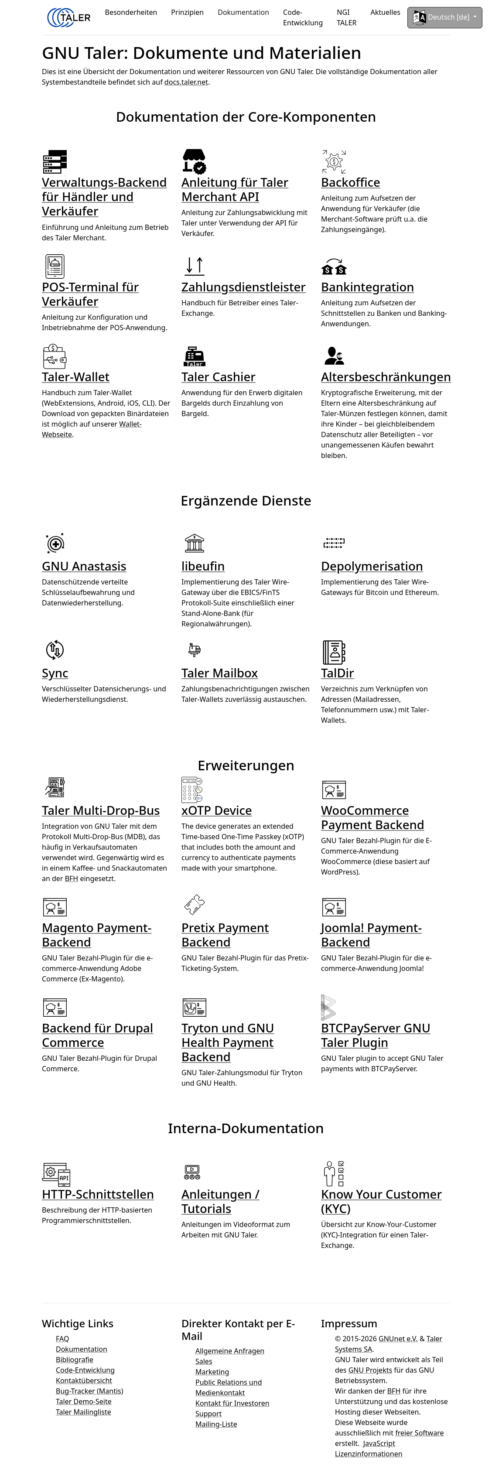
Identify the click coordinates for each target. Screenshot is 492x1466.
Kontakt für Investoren (232, 1403)
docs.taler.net (186, 82)
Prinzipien (187, 12)
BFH (72, 878)
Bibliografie (74, 1359)
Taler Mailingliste (83, 1412)
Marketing (212, 1372)
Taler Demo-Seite (84, 1401)
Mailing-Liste (216, 1424)
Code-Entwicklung (303, 17)
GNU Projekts (370, 1370)
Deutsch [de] (442, 17)
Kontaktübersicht (84, 1380)
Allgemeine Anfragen (229, 1351)
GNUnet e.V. (398, 1338)
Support (208, 1413)
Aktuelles (385, 12)
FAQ (62, 1338)
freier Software (419, 1433)
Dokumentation (243, 12)
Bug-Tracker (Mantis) (89, 1391)
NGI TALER (346, 17)
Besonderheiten (131, 12)
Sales (203, 1361)
